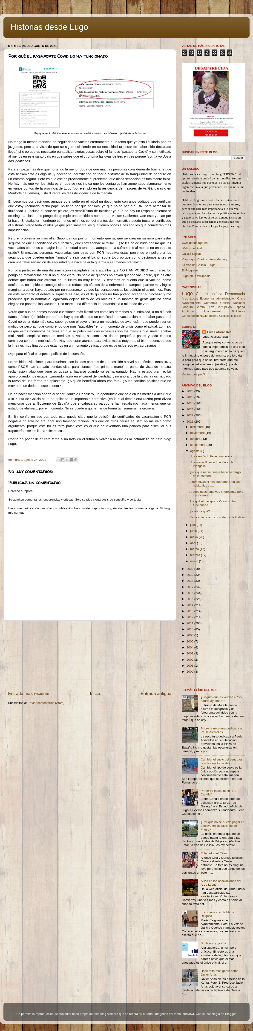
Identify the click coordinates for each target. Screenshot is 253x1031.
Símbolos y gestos (213, 943)
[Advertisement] (89, 655)
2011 (190, 623)
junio (194, 531)
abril (193, 543)
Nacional (239, 303)
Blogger (230, 1014)
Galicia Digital (191, 254)
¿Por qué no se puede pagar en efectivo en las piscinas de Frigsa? (222, 825)
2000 (190, 671)
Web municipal (192, 248)
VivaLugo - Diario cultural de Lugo (205, 259)
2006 (190, 635)
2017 (190, 587)
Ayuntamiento (191, 303)
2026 (190, 391)
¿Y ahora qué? (200, 511)
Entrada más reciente (28, 693)
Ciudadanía (226, 315)
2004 (190, 647)
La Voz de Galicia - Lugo (199, 265)
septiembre (198, 444)
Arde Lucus (190, 298)
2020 (190, 568)
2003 (190, 653)
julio (193, 525)
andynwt (188, 1014)
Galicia (225, 303)
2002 (190, 659)
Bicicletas (238, 311)
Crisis (241, 298)
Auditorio (188, 311)
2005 (190, 641)
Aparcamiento (212, 311)
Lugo (187, 293)
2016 (190, 593)
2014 (190, 605)
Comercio (210, 303)
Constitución (190, 315)
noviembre (198, 433)
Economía (207, 298)
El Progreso (190, 270)
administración (226, 298)
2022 (190, 415)
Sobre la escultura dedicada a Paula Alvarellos (221, 730)
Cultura (202, 294)
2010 (190, 629)
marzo (195, 549)
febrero (195, 555)
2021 (190, 421)
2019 (190, 574)
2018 (190, 580)
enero (194, 561)
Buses (237, 315)
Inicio (95, 693)
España (239, 307)
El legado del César (214, 853)
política (216, 294)
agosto (195, 451)
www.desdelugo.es (195, 243)
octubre (195, 439)
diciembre (197, 427)
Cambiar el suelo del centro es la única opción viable (221, 761)
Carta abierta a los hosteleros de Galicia (217, 517)
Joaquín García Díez (198, 307)
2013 (190, 611)
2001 (190, 665)
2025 (190, 397)
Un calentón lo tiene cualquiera (211, 456)
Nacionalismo (209, 315)
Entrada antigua (156, 693)
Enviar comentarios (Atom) (46, 703)
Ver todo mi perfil (193, 374)
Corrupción (224, 307)
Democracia (235, 294)
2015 (190, 599)
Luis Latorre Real (219, 332)
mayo (194, 537)
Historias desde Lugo (49, 27)
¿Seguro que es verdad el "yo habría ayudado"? (221, 699)
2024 (190, 403)
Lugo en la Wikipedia (196, 276)
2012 (190, 617)
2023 (190, 409)
